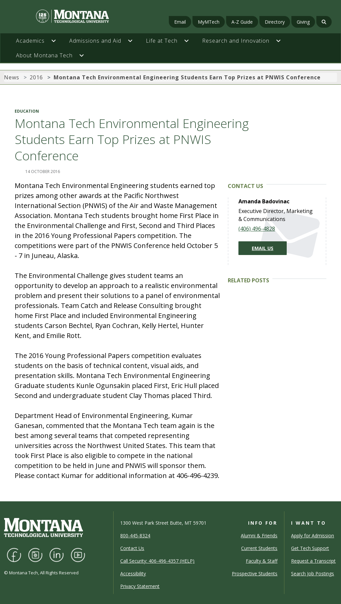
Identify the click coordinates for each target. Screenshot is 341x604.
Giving (303, 22)
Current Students (259, 548)
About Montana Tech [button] (44, 55)
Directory (275, 22)
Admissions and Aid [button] (95, 40)
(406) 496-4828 (256, 228)
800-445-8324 (135, 535)
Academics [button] (30, 40)
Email (180, 22)
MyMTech (208, 22)
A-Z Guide (242, 22)
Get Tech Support (310, 548)
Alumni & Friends (259, 535)
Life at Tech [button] (161, 40)
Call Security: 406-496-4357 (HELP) (157, 561)
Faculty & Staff (261, 561)
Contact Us (132, 548)
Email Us (262, 248)
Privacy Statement (140, 586)
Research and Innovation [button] (235, 40)
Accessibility (133, 573)
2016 (36, 77)
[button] (57, 40)
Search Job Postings (312, 573)
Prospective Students (254, 573)
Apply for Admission (312, 535)
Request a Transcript (313, 561)
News (11, 77)
